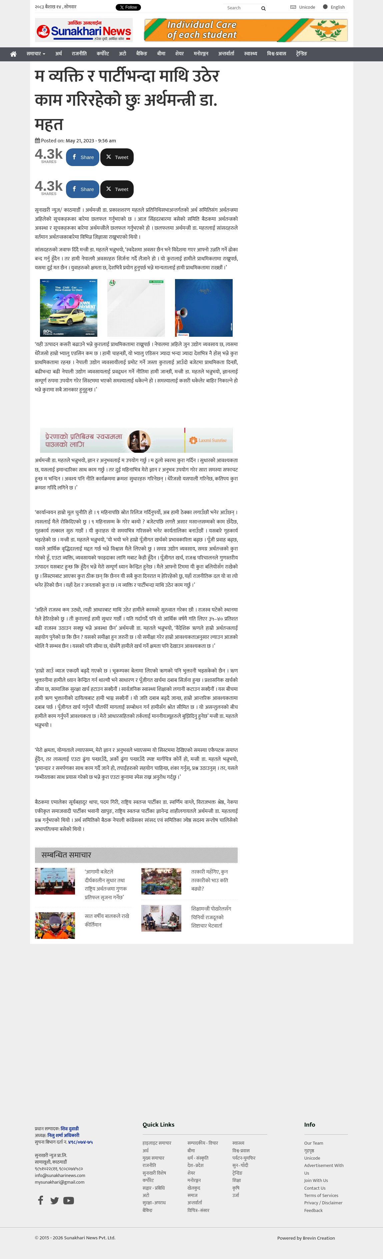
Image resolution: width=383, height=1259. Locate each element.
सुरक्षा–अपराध (154, 1203)
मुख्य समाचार (153, 1158)
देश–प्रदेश (196, 1165)
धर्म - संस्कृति (198, 1158)
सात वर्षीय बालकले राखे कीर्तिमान (107, 921)
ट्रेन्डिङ (301, 54)
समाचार (36, 54)
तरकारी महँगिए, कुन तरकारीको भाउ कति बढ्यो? (209, 881)
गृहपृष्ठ (309, 1151)
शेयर (179, 54)
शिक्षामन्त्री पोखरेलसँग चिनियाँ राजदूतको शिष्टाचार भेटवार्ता (211, 918)
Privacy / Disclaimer (323, 1203)
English (334, 7)
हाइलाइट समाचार (157, 1143)
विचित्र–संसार (199, 1210)
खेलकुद (194, 1188)
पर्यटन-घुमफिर (243, 1158)
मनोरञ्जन (201, 54)
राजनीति (79, 54)
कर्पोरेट (103, 54)
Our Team (313, 1143)
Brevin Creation (319, 1238)
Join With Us (316, 1180)
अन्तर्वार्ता (226, 54)
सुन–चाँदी (240, 1165)
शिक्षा (236, 1180)
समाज (193, 1195)
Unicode (303, 7)
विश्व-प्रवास (276, 54)
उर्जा (235, 1195)
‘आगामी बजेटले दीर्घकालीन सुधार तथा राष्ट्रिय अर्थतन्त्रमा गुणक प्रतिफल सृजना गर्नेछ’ (106, 885)
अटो (122, 54)
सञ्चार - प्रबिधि (154, 1188)
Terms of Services (321, 1195)
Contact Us (315, 1188)
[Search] (245, 8)
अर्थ (58, 54)
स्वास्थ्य (250, 54)
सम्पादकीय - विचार (203, 1143)
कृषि (235, 1188)
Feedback (313, 1210)
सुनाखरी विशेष (154, 1173)
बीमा (161, 54)
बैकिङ (141, 54)
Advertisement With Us (324, 1169)
